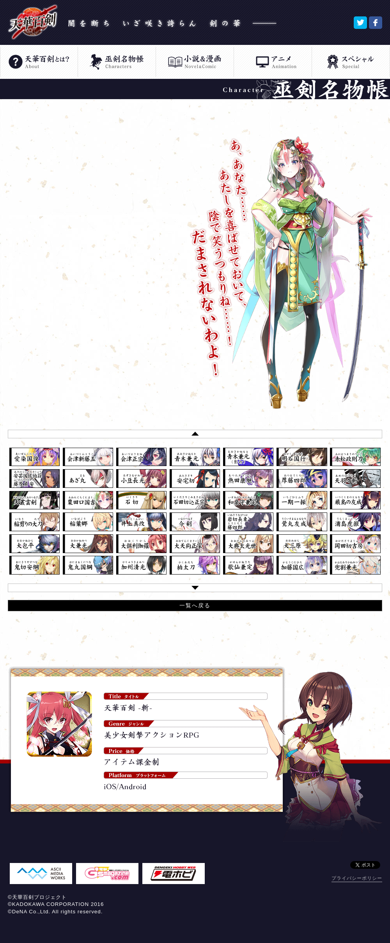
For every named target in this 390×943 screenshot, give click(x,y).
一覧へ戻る (195, 605)
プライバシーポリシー (357, 878)
